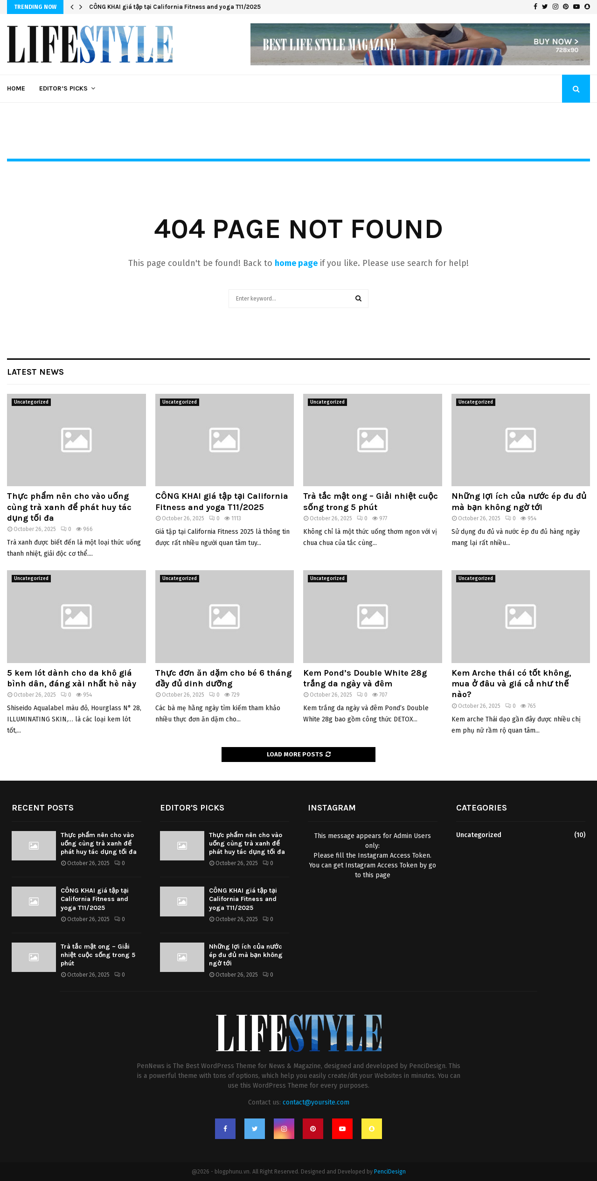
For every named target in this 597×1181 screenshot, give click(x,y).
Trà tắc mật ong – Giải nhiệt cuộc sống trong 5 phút (370, 501)
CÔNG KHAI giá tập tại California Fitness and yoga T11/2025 (175, 6)
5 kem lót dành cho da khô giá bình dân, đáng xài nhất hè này (71, 678)
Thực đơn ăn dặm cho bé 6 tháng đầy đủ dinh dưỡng (223, 678)
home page (296, 263)
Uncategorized (31, 402)
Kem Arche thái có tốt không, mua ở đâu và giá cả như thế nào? (511, 684)
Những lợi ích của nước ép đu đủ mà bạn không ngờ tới (518, 501)
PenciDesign (390, 1171)
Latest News (35, 372)
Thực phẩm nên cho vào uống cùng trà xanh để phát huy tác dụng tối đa (69, 507)
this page (376, 875)
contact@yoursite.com (316, 1102)
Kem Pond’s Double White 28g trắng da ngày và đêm (365, 678)
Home (16, 88)
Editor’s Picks (63, 88)
